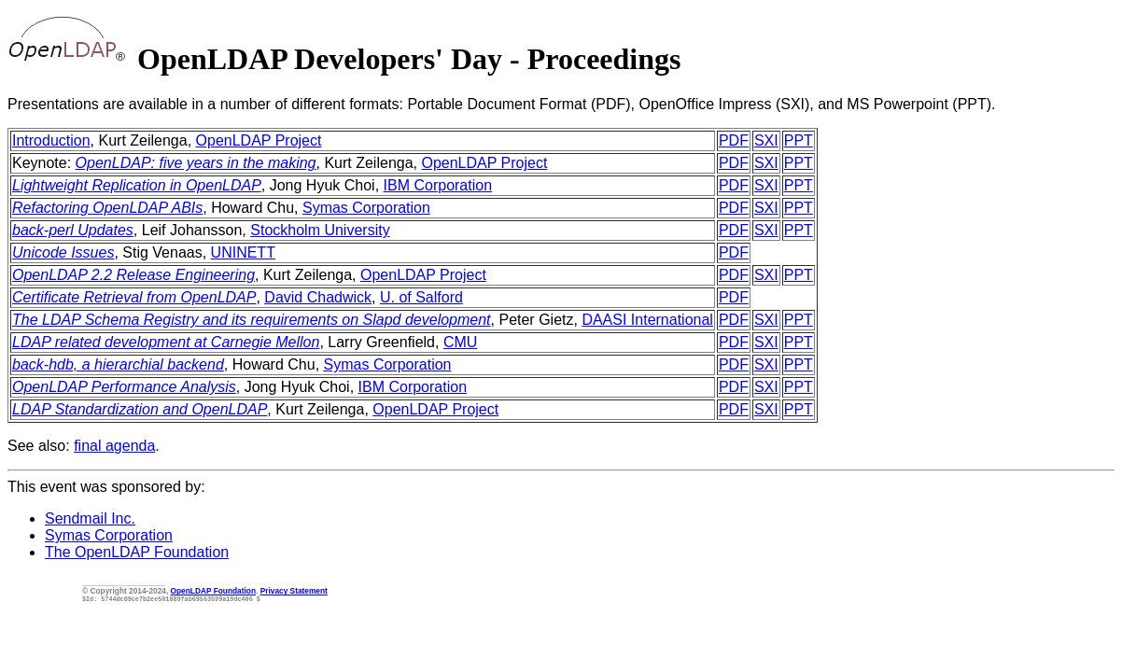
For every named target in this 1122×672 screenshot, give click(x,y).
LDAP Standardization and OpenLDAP (139, 409)
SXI (766, 140)
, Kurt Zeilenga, (143, 140)
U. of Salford (421, 297)
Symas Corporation (366, 208)
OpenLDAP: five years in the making (196, 163)
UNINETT (243, 252)
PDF (734, 140)
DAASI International (647, 320)
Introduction (51, 140)
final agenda (114, 446)
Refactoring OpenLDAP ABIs (107, 208)
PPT (798, 140)
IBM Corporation (438, 185)
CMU (460, 342)
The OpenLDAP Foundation (137, 552)
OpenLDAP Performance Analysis (124, 387)
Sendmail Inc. (90, 518)
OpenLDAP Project (259, 140)
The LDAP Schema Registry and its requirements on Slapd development (251, 320)
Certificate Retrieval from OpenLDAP (134, 297)
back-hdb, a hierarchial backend (118, 364)
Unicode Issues (63, 252)
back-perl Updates (72, 230)
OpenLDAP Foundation (213, 590)
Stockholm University (319, 230)
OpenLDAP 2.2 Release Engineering (133, 275)
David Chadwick (318, 297)
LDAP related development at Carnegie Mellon (165, 342)
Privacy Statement (294, 590)
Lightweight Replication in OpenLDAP (136, 185)
